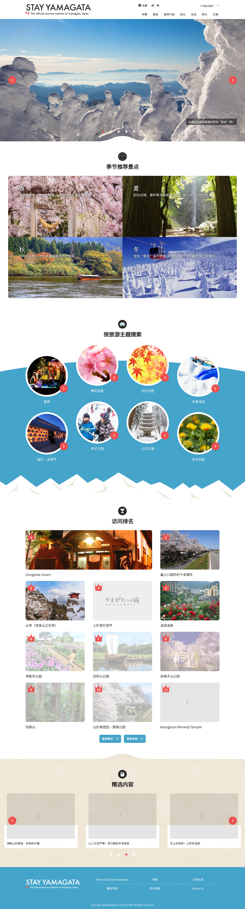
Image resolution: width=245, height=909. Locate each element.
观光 (182, 14)
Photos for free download (112, 879)
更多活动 (135, 739)
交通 (215, 14)
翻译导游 (112, 888)
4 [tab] (126, 131)
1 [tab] (103, 131)
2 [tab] (111, 131)
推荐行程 (169, 14)
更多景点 (110, 739)
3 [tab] (118, 131)
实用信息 (198, 879)
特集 (144, 14)
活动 (193, 14)
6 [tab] (141, 131)
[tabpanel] (122, 80)
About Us (198, 888)
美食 (155, 14)
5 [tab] (134, 131)
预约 (204, 14)
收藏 (142, 5)
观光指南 (155, 888)
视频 (155, 879)
